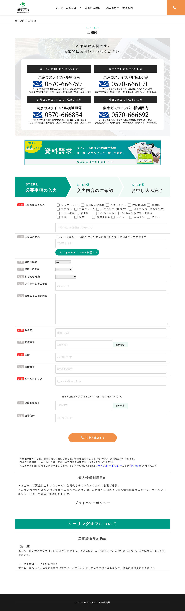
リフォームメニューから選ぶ (77, 252)
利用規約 (134, 465)
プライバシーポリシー (108, 465)
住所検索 (120, 345)
